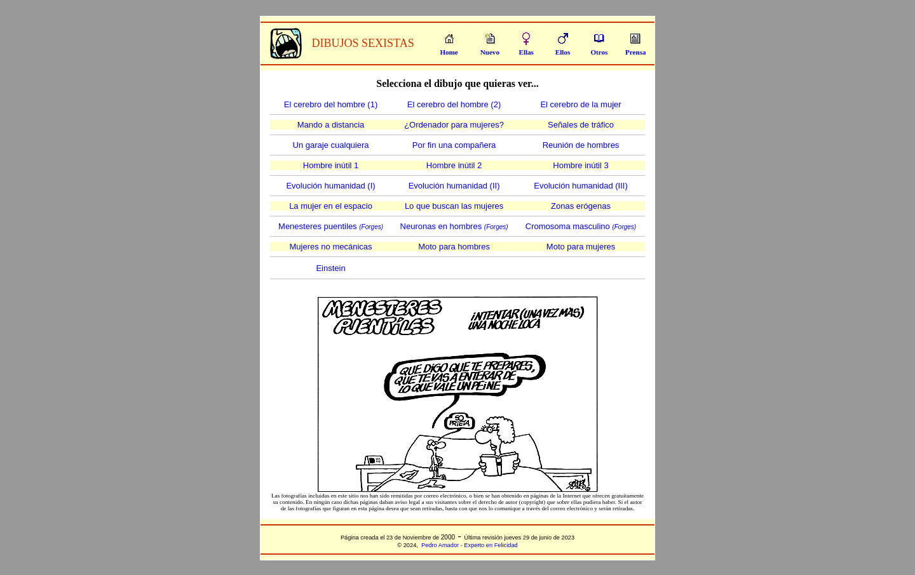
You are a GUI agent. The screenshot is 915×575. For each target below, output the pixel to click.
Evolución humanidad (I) (330, 185)
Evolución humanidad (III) (580, 185)
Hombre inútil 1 (330, 165)
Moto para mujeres (580, 246)
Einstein (330, 268)
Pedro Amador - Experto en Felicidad (469, 545)
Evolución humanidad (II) (454, 185)
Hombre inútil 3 (580, 165)
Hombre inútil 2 (454, 165)
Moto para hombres (454, 246)
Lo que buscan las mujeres (454, 206)
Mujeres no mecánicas (331, 246)
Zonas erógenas (581, 206)
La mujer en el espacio (330, 206)
